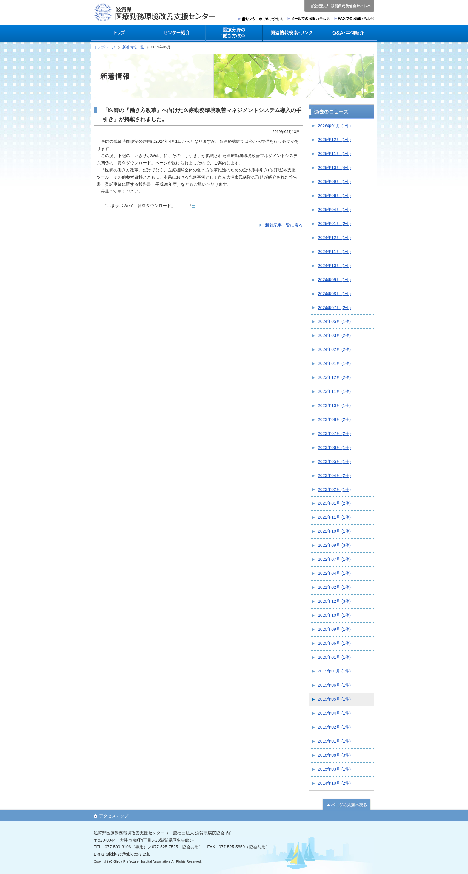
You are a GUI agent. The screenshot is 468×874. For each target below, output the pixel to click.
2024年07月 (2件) (334, 307)
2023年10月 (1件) (334, 405)
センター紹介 (176, 33)
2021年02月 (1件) (334, 587)
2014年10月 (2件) (334, 783)
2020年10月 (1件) (334, 615)
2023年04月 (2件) (334, 475)
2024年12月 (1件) (334, 237)
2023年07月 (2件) (334, 433)
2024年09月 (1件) (334, 279)
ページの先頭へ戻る (346, 804)
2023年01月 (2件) (334, 503)
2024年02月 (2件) (334, 349)
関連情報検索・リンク (291, 33)
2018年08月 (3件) (334, 755)
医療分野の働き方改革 (234, 33)
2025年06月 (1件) (334, 195)
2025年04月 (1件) (334, 209)
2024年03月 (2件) (334, 335)
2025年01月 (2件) (334, 223)
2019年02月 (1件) (334, 727)
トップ (119, 33)
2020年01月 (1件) (334, 657)
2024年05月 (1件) (334, 321)
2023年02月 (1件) (334, 489)
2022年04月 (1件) (334, 573)
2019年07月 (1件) (334, 671)
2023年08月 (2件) (334, 419)
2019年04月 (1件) (334, 713)
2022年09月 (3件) (334, 545)
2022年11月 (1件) (334, 517)
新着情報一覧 (133, 47)
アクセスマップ (113, 815)
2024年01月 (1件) (334, 363)
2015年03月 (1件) (334, 769)
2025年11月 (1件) (334, 153)
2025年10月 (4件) (334, 167)
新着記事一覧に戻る (284, 225)
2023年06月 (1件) (334, 447)
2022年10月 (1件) (334, 531)
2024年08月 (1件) (334, 293)
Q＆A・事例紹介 (348, 33)
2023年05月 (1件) (334, 461)
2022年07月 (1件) (334, 559)
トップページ (104, 47)
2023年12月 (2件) (334, 377)
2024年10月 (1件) (334, 265)
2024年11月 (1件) (334, 251)
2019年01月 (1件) (334, 741)
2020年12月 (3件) (334, 601)
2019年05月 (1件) (334, 699)
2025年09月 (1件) (334, 181)
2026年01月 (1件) (334, 125)
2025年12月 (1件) (334, 139)
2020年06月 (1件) (334, 643)
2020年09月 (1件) (334, 629)
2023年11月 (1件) (334, 391)
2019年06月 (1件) (334, 685)
